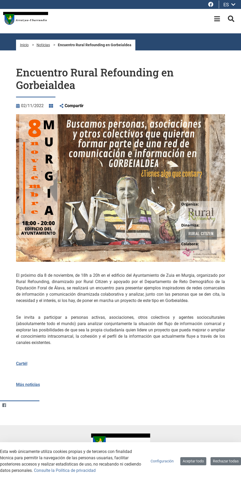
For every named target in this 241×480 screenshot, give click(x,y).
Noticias (43, 45)
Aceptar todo (193, 461)
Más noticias (28, 384)
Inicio (24, 45)
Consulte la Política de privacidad (65, 470)
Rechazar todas (226, 461)
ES (229, 4)
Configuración (162, 461)
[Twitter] (14, 405)
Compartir (74, 105)
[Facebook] (4, 405)
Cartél (21, 363)
